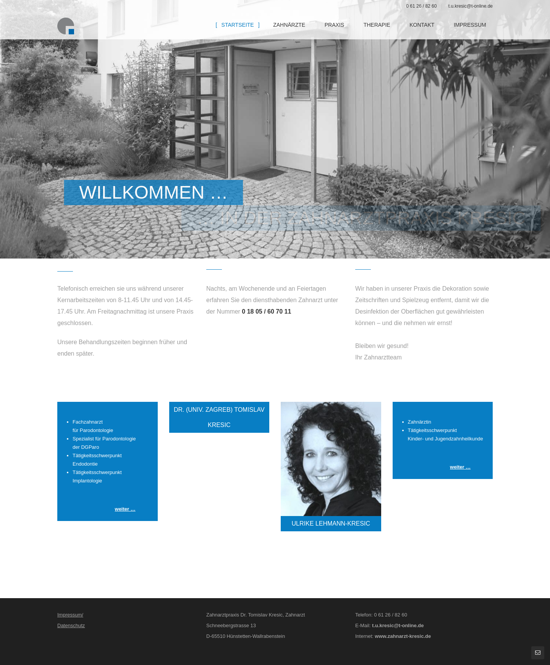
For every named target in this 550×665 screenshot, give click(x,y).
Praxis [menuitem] (336, 26)
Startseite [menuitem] (239, 26)
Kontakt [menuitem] (423, 26)
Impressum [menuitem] (471, 26)
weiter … (125, 509)
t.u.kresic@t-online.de (470, 6)
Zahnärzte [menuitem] (291, 26)
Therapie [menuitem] (378, 26)
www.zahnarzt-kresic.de (403, 636)
